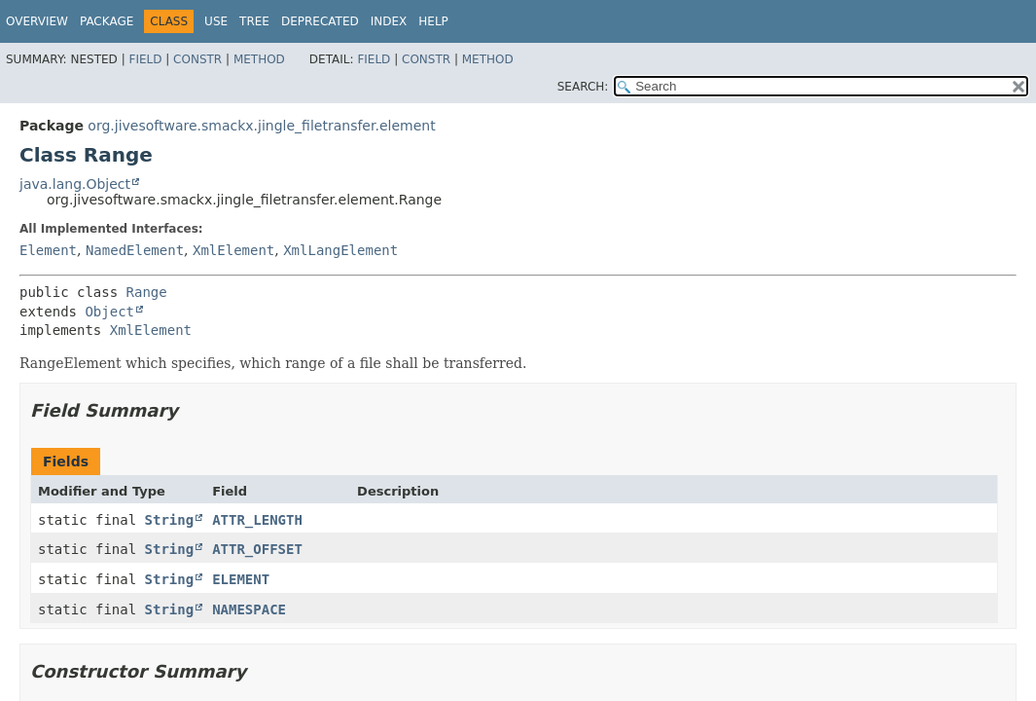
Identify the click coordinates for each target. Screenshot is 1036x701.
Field (144, 59)
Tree (254, 21)
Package (106, 21)
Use (216, 21)
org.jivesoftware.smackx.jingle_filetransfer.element (261, 125)
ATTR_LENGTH (257, 520)
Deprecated (320, 21)
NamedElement (135, 250)
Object (109, 311)
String (170, 520)
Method (259, 59)
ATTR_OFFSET (257, 549)
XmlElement (233, 250)
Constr (197, 59)
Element (48, 250)
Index (389, 21)
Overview (37, 21)
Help (433, 21)
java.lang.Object (74, 184)
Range (146, 292)
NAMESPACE (249, 609)
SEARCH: (583, 86)
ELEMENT (240, 579)
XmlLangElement (340, 250)
